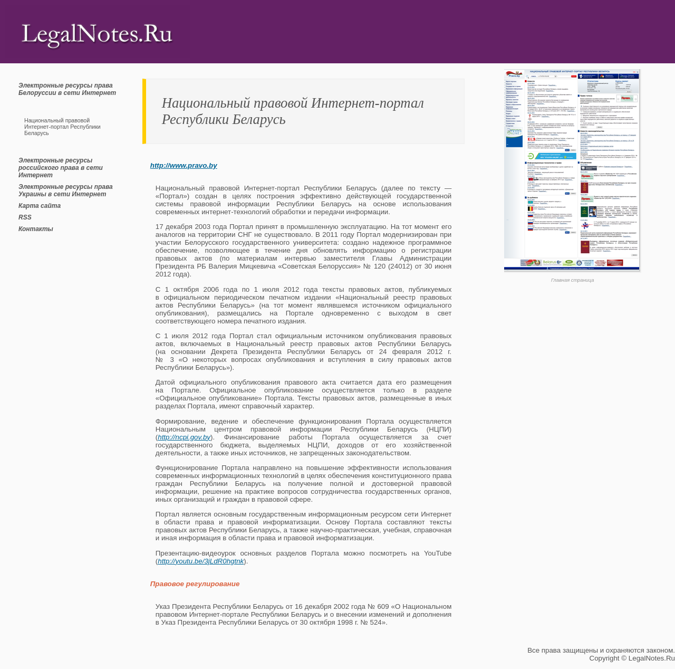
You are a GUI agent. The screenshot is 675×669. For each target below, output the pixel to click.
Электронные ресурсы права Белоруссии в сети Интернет (67, 89)
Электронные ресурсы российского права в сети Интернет (60, 168)
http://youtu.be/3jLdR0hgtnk (201, 561)
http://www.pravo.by (183, 165)
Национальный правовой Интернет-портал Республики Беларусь (62, 126)
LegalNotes (646, 658)
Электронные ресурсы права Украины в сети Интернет (65, 190)
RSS (25, 217)
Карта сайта (39, 205)
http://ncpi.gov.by (184, 437)
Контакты (35, 229)
